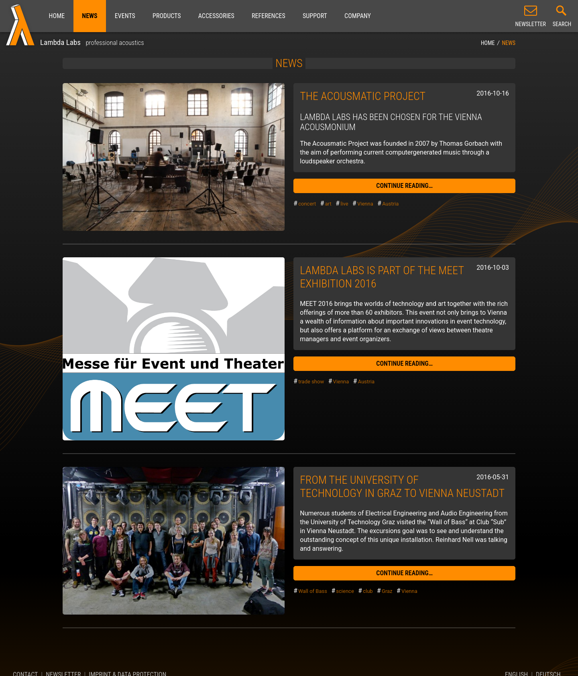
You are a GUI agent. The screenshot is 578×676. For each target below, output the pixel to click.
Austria (390, 204)
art (328, 204)
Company (357, 16)
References (268, 16)
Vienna (365, 204)
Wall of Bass (312, 591)
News (89, 16)
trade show (311, 382)
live (344, 204)
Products (167, 16)
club (367, 591)
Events (125, 16)
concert (307, 204)
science (345, 591)
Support (315, 16)
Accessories (216, 16)
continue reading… (404, 185)
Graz (387, 591)
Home (57, 16)
